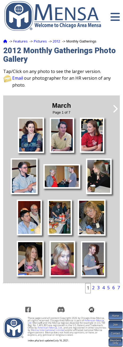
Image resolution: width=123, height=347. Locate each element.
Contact (115, 333)
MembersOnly (115, 342)
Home (115, 315)
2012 (56, 41)
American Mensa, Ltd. (50, 327)
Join (115, 324)
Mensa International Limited (48, 330)
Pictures (40, 41)
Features (20, 41)
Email (17, 78)
